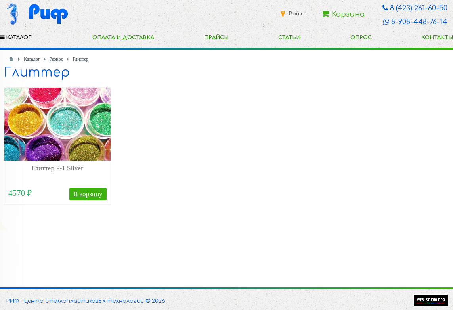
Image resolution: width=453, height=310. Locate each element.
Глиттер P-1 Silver (57, 168)
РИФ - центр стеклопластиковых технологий (75, 301)
